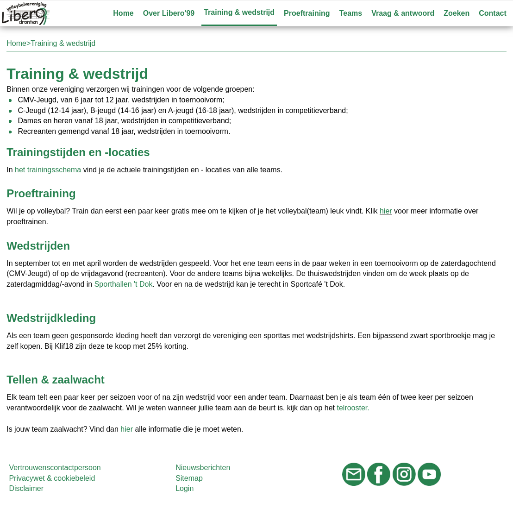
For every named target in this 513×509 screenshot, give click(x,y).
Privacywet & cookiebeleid (52, 478)
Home (123, 13)
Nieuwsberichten (202, 467)
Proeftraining (307, 13)
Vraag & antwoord (402, 13)
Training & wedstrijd (239, 12)
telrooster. (353, 408)
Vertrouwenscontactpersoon (54, 467)
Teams (351, 13)
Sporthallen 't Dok (123, 284)
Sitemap (189, 478)
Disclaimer (26, 488)
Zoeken (456, 13)
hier (386, 211)
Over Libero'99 (168, 13)
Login (184, 488)
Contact (493, 13)
